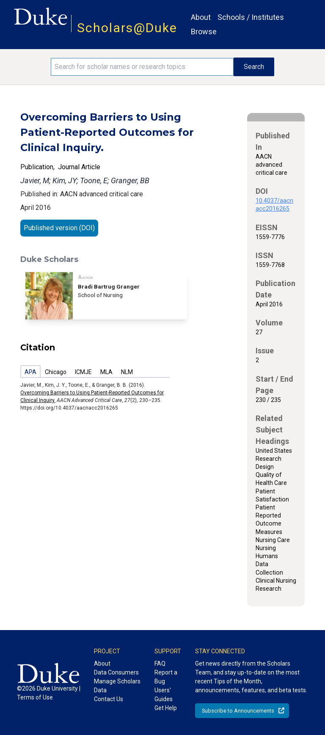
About (201, 17)
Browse (204, 31)
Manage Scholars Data (117, 686)
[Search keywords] (142, 67)
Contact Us (108, 699)
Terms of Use (35, 697)
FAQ (159, 663)
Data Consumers (116, 672)
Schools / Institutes (251, 17)
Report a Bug (165, 677)
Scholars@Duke (127, 27)
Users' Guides (163, 694)
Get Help (165, 708)
